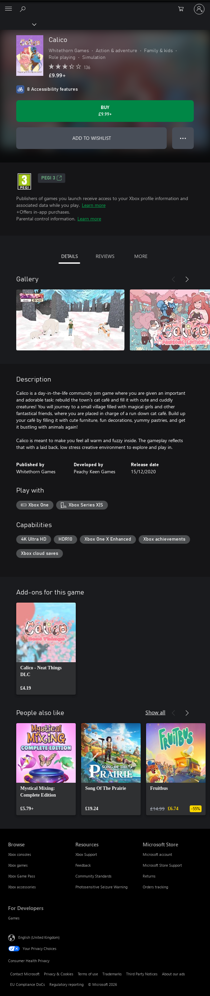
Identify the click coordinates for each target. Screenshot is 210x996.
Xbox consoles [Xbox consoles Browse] (19, 854)
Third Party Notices (142, 974)
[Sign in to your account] (199, 9)
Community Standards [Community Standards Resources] (93, 876)
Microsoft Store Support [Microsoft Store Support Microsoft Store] (162, 865)
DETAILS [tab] (69, 256)
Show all (155, 712)
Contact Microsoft (25, 974)
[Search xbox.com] (23, 8)
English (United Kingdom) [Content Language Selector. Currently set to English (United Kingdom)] (39, 937)
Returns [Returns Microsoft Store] (149, 876)
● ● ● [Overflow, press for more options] (183, 138)
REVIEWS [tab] (105, 256)
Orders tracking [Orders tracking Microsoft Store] (155, 887)
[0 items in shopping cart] (183, 9)
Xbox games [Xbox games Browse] (18, 865)
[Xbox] (17, 24)
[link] (46, 649)
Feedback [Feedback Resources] (83, 865)
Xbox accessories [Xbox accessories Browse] (22, 887)
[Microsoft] (104, 5)
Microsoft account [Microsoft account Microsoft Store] (157, 854)
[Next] (187, 279)
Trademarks (112, 974)
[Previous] (173, 279)
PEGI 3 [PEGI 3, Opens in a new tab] (51, 178)
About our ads (173, 974)
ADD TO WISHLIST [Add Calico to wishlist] (91, 138)
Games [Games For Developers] (14, 918)
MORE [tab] (140, 256)
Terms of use (88, 974)
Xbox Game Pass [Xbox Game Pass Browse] (21, 876)
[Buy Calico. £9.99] (105, 111)
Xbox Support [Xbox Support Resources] (86, 854)
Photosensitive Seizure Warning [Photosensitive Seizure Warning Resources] (101, 887)
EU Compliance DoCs (27, 984)
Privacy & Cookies (58, 974)
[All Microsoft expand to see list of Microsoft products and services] (8, 9)
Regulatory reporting (66, 984)
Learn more (94, 205)
